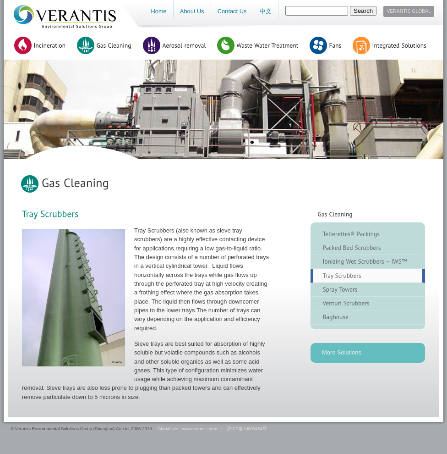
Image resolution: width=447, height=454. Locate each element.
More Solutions (341, 352)
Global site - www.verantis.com (187, 428)
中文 (266, 11)
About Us (192, 11)
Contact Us (232, 11)
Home (158, 11)
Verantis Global (409, 11)
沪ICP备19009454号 (247, 428)
